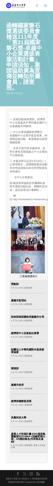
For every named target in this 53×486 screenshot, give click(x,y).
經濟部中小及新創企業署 (25, 333)
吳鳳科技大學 (18, 417)
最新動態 (28, 288)
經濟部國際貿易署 (21, 401)
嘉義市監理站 (18, 300)
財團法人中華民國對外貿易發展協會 (27, 351)
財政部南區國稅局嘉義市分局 (27, 316)
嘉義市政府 (17, 384)
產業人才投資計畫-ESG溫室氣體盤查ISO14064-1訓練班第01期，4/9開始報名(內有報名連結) (28, 438)
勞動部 (15, 284)
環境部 (15, 368)
